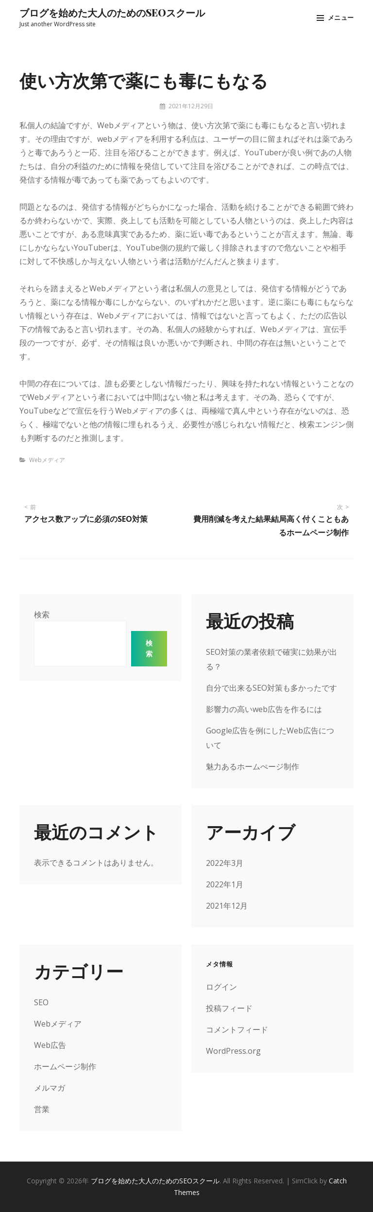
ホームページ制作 (65, 1066)
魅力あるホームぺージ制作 (252, 766)
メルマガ (49, 1087)
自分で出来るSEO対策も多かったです (271, 687)
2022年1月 (224, 884)
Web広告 (50, 1045)
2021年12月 (227, 905)
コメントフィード (237, 1029)
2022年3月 (224, 863)
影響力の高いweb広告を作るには (264, 709)
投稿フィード (229, 1008)
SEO (41, 1002)
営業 (42, 1109)
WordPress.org (233, 1051)
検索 (42, 614)
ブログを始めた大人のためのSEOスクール (112, 12)
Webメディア (47, 460)
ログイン (221, 986)
